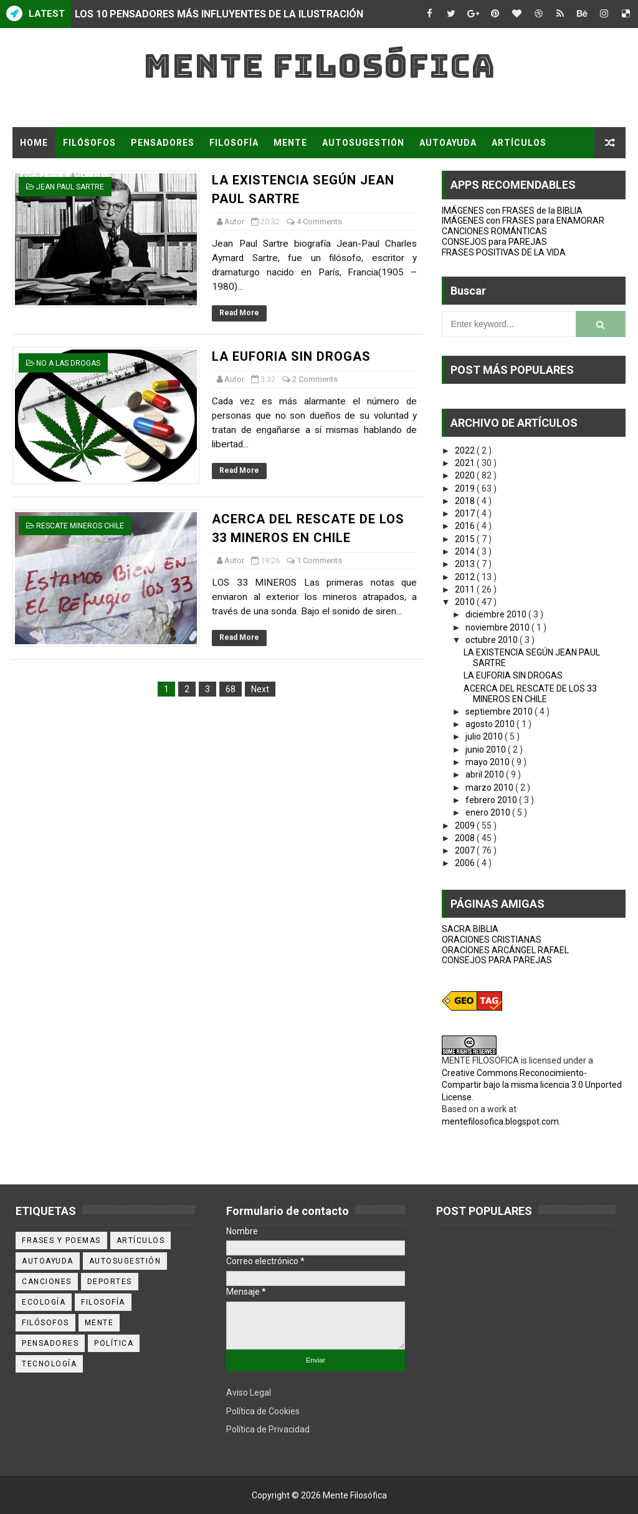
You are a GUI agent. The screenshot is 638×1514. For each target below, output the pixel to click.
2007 (466, 850)
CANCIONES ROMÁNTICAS (494, 231)
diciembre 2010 (496, 614)
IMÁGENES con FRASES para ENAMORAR (523, 221)
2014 (466, 551)
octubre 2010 (492, 640)
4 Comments (319, 221)
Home (34, 143)
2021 (466, 463)
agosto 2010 (491, 724)
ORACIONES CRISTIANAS (491, 940)
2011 (466, 589)
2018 (466, 501)
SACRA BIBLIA (470, 929)
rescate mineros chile (80, 525)
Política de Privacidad (268, 1429)
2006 (466, 863)
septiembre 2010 (500, 712)
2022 (466, 450)
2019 (466, 488)
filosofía (103, 1302)
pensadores (50, 1343)
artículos (141, 1240)
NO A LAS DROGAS (68, 363)
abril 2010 (485, 774)
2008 (466, 838)
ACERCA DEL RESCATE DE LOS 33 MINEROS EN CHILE (530, 693)
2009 (466, 826)
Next (260, 689)
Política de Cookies (263, 1411)
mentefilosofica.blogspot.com (500, 1121)
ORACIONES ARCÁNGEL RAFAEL (505, 950)
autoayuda (48, 1261)
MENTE (290, 143)
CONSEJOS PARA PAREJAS (497, 960)
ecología (43, 1302)
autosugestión (125, 1261)
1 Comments (319, 560)
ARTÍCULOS (519, 143)
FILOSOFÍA (234, 143)
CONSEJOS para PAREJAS (494, 242)
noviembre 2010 (498, 627)
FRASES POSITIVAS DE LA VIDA (504, 252)
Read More (239, 312)
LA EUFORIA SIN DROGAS (291, 356)
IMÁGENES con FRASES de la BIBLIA (512, 211)
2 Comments (315, 379)
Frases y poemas (61, 1240)
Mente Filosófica (319, 65)
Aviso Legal (248, 1392)
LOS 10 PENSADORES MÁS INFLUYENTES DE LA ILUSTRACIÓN (219, 14)
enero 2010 (488, 812)
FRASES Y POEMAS (63, 174)
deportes (109, 1281)
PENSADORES (162, 143)
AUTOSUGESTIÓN (363, 143)
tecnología (49, 1363)
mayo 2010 (488, 762)
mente (99, 1322)
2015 (466, 539)
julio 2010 (485, 736)
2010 (466, 602)
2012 (466, 577)
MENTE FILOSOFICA (480, 1060)
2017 (466, 513)
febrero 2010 (492, 800)
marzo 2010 (490, 788)
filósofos (45, 1322)
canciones (47, 1281)
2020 (466, 475)
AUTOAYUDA (448, 143)
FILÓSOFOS (89, 143)
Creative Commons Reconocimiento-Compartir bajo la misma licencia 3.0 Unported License (532, 1085)
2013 (466, 564)
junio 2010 (486, 750)
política (113, 1343)
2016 (466, 526)
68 (231, 689)
